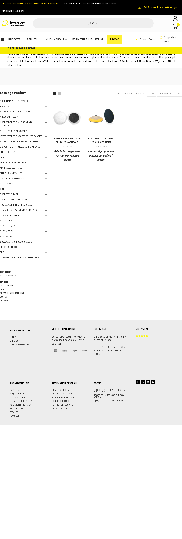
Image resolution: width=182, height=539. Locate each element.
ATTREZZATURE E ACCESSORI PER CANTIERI (21, 136)
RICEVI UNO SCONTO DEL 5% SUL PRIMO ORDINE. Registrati (30, 3)
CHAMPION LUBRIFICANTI (12, 293)
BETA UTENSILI (7, 286)
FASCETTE (5, 157)
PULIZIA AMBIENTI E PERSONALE (16, 205)
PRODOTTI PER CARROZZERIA (14, 199)
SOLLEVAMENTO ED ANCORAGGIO (16, 242)
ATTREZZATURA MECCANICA (13, 131)
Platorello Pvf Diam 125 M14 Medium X (100, 140)
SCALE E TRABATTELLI (11, 226)
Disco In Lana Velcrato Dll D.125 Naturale (67, 140)
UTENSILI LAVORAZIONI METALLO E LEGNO (20, 257)
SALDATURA (6, 220)
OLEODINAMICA (7, 184)
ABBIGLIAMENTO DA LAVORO (14, 101)
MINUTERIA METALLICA (11, 173)
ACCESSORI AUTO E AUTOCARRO (16, 111)
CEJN (2, 289)
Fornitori (6, 272)
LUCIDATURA (67, 146)
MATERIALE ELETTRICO (11, 168)
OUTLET (4, 189)
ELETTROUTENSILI (9, 152)
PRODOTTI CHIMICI (9, 194)
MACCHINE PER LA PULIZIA (13, 162)
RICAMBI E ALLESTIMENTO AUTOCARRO (19, 210)
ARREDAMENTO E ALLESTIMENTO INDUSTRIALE (16, 123)
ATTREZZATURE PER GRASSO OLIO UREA (20, 141)
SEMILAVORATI (7, 236)
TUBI (2, 252)
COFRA (3, 297)
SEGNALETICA (7, 231)
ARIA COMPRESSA (9, 117)
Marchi (4, 282)
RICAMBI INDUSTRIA (10, 215)
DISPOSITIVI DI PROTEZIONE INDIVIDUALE (20, 147)
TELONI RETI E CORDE (10, 247)
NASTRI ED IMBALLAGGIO (12, 178)
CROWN (4, 300)
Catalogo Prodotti (13, 93)
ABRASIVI (4, 106)
